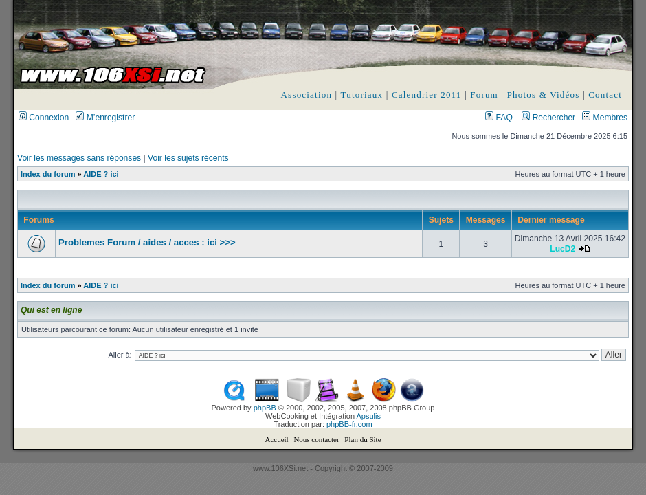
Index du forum (48, 174)
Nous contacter (316, 439)
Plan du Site (362, 439)
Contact (605, 94)
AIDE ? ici (100, 174)
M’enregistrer (105, 117)
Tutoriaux (362, 94)
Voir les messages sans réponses (79, 158)
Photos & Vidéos (543, 94)
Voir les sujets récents (188, 158)
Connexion (44, 117)
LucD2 (562, 249)
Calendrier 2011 (427, 94)
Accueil (276, 439)
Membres (604, 117)
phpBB (265, 408)
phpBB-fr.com (349, 424)
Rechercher (548, 117)
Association (307, 94)
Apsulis (369, 416)
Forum (484, 94)
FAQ (499, 117)
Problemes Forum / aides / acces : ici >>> (147, 242)
